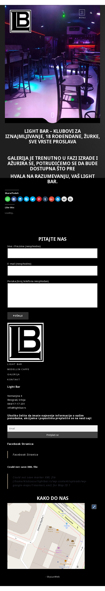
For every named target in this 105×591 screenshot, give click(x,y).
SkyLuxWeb (53, 576)
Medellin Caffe (18, 369)
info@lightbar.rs (16, 407)
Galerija (13, 374)
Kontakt (13, 379)
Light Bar (14, 364)
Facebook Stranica (20, 444)
